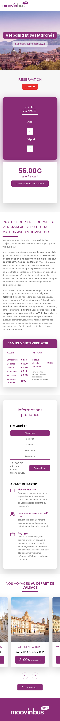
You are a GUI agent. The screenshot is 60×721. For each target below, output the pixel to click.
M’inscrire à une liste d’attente (30, 183)
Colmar (30, 444)
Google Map (39, 468)
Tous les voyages (30, 687)
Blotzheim (30, 456)
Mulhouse (30, 450)
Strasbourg (30, 433)
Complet (30, 86)
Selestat (30, 439)
